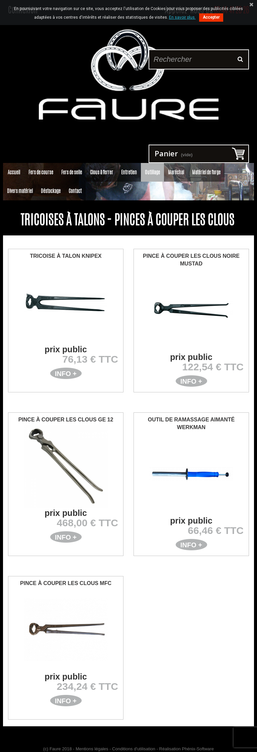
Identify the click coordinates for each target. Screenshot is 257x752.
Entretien (129, 172)
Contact (75, 190)
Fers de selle (71, 172)
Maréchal (176, 172)
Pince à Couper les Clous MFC (65, 583)
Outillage (152, 172)
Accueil (14, 172)
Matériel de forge (206, 172)
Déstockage (51, 190)
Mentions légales (92, 748)
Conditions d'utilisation (133, 748)
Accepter (211, 17)
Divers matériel (20, 190)
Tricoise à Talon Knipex (66, 256)
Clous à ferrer (101, 172)
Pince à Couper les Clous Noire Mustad (191, 259)
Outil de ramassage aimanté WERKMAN (191, 423)
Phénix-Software (198, 748)
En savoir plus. (182, 17)
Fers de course (40, 172)
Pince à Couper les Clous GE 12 (65, 419)
